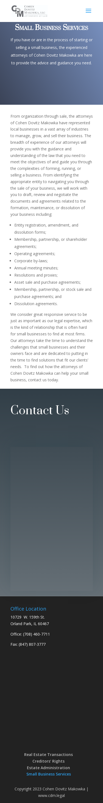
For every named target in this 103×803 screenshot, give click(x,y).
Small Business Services (48, 774)
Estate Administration (48, 767)
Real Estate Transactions (48, 754)
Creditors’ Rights (48, 761)
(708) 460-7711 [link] (36, 634)
